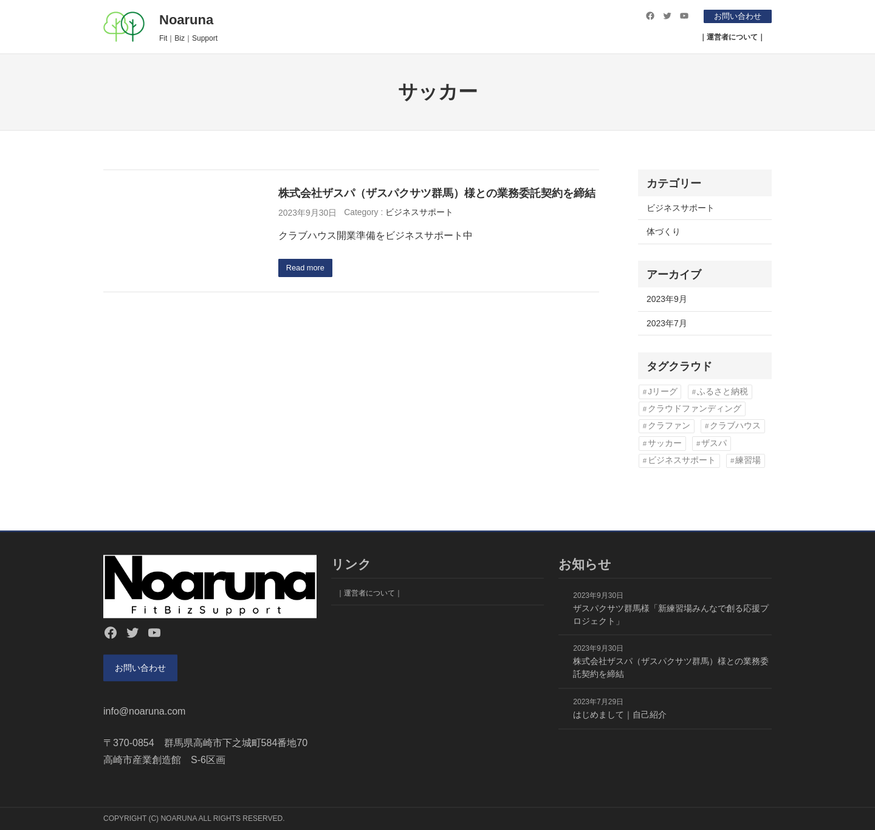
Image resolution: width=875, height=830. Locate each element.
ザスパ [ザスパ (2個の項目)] (714, 443)
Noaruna (186, 19)
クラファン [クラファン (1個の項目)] (669, 425)
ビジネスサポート (419, 212)
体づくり (664, 231)
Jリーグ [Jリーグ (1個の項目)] (663, 391)
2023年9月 (667, 299)
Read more (308, 268)
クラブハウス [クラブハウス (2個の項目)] (735, 425)
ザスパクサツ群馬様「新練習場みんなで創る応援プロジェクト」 (671, 611)
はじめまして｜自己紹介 (620, 711)
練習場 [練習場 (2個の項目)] (748, 460)
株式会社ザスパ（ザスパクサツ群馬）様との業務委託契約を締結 (436, 193)
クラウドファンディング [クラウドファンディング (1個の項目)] (694, 408)
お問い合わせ (734, 16)
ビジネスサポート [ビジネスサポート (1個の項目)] (682, 460)
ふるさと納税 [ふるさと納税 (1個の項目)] (722, 391)
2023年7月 (667, 323)
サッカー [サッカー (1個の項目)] (665, 443)
